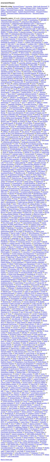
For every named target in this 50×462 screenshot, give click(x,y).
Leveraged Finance (38, 46)
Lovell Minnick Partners (12, 381)
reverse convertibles (33, 140)
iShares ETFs (10, 322)
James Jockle (10, 451)
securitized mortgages (32, 82)
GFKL (24, 343)
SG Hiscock (34, 429)
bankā (40, 221)
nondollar (20, 267)
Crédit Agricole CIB (20, 351)
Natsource (17, 393)
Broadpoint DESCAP (39, 75)
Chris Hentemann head (15, 107)
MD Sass (13, 210)
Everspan (21, 290)
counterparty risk (8, 161)
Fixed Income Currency (27, 408)
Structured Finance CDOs (28, 8)
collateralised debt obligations (10, 22)
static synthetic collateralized (39, 338)
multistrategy (5, 102)
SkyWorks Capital (15, 334)
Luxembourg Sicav (23, 331)
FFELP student (5, 252)
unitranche (4, 240)
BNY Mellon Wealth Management (27, 365)
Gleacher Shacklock (29, 302)
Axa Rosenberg (40, 248)
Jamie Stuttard (21, 322)
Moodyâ (11, 193)
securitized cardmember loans (10, 114)
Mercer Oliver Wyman (28, 176)
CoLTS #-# (17, 441)
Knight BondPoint (29, 183)
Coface (29, 180)
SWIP (23, 346)
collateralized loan (6, 82)
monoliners (27, 138)
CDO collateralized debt (39, 205)
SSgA (30, 135)
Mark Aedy (25, 235)
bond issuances (34, 277)
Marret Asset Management (28, 255)
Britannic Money (6, 310)
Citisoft (44, 264)
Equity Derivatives (18, 171)
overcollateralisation (7, 448)
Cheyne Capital (5, 382)
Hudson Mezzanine (14, 332)
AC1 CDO (31, 351)
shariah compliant (41, 133)
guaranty (16, 326)
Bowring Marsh (30, 448)
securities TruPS (36, 398)
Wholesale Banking (13, 425)
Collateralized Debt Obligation (27, 85)
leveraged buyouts (12, 137)
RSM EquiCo (17, 302)
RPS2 (2, 207)
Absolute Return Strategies (20, 338)
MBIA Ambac (18, 300)
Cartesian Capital (17, 154)
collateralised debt (6, 35)
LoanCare (39, 308)
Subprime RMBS (26, 379)
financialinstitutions (7, 453)
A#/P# (34, 219)
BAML (14, 63)
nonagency (39, 154)
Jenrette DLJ (40, 408)
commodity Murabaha (14, 104)
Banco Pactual (40, 437)
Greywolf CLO (30, 283)
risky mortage (5, 276)
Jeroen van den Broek (24, 286)
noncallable (42, 386)
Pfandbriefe (4, 241)
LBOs (26, 291)
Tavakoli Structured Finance (26, 11)
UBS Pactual (5, 298)
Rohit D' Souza (14, 389)
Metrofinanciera (11, 202)
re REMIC (46, 61)
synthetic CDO (32, 44)
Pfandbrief (36, 137)
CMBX (39, 176)
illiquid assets (14, 375)
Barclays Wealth (6, 204)
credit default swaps (17, 130)
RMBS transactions (13, 176)
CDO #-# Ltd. (15, 102)
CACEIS (34, 314)
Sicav (9, 186)
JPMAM (29, 109)
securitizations (5, 23)
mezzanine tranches (17, 40)
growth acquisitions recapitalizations (12, 76)
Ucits (33, 119)
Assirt (13, 365)
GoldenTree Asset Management (12, 87)
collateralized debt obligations (30, 22)
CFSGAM (44, 281)
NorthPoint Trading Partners (36, 173)
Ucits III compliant (40, 377)
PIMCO (3, 125)
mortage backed (5, 135)
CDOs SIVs (39, 87)
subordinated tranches (12, 99)
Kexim (41, 336)
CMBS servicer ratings (10, 339)
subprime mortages (42, 56)
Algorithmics (5, 217)
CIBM (36, 145)
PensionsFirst (7, 171)
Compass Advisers (14, 243)
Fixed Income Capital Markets (32, 185)
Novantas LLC (29, 231)
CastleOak (17, 101)
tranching (24, 159)
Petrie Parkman (7, 441)
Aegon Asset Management (16, 113)
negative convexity (42, 293)
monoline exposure (27, 114)
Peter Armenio (13, 408)
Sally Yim (23, 147)
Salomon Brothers (15, 398)
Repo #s (11, 247)
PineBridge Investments (8, 42)
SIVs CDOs (15, 250)
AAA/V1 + (41, 274)
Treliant (24, 423)
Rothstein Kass (5, 418)
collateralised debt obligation (28, 25)
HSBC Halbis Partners (16, 224)
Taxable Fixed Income (15, 152)
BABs (11, 240)
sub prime (11, 90)
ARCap (24, 233)
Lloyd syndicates (28, 308)
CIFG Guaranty (39, 135)
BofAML (24, 298)
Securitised (33, 39)
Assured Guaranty (8, 123)
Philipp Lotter (13, 119)
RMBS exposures (6, 346)
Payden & (37, 312)
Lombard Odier (24, 186)
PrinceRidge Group (29, 344)
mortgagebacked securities (22, 54)
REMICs (11, 370)
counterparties (18, 216)
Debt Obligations (34, 233)
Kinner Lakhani (34, 420)
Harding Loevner (37, 149)
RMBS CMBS (18, 28)
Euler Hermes (35, 291)
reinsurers (4, 264)
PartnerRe (43, 422)
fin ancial (14, 221)
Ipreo (12, 423)
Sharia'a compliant (35, 423)
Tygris (10, 314)
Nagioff (3, 111)
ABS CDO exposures (27, 444)
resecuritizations (30, 106)
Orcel (46, 149)
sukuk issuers (27, 334)
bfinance (24, 394)
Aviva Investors (20, 413)
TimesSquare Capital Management (11, 75)
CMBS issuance (26, 265)
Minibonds (10, 228)
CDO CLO (12, 85)
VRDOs (34, 348)
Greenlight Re (31, 274)
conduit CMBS (36, 130)
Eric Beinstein (41, 353)
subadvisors (22, 358)
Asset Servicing (14, 192)
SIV (23, 269)
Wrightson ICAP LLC (25, 367)
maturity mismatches (18, 434)
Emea (35, 121)
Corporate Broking (12, 422)
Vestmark (36, 281)
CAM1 (16, 143)
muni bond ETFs (6, 180)
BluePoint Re (7, 302)
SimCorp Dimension (39, 358)
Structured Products (7, 51)
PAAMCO (35, 190)
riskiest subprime (20, 162)
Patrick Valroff (5, 434)
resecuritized (33, 332)
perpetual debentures (33, 410)
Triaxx (16, 198)
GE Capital (19, 231)
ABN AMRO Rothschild (34, 434)
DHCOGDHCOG (27, 381)
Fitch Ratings (21, 336)
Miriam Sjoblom (36, 320)
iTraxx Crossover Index (16, 205)
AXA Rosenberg (32, 336)
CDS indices (41, 171)
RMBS (41, 44)
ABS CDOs (41, 28)
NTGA (35, 286)
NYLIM (23, 143)
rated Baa (39, 331)
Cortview (41, 255)
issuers (34, 83)
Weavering (28, 276)
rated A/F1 (8, 326)
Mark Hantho (16, 382)
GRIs (38, 324)
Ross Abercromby (8, 223)
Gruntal (3, 248)
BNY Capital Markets (25, 210)
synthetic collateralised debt (21, 83)
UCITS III (34, 186)
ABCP (23, 140)
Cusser (25, 401)
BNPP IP (37, 114)
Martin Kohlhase (30, 267)
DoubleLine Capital (41, 168)
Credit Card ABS (37, 303)
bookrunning (39, 360)
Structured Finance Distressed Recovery (19, 13)
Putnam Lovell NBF (22, 169)
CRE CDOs (30, 248)
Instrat (29, 240)
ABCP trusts (4, 387)
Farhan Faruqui (11, 315)
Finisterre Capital (19, 417)
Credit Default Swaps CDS (33, 68)
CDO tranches (26, 27)
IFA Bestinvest (37, 454)
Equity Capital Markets (15, 212)
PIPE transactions (41, 418)
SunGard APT (5, 197)
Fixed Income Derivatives (8, 355)
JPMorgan (11, 288)
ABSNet (26, 152)
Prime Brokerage (44, 159)
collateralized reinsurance (21, 314)
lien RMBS (39, 90)
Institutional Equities (7, 284)
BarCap (14, 47)
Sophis (26, 320)
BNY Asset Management (15, 133)
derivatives (41, 59)
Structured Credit (30, 28)
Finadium (28, 238)
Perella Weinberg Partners (8, 384)
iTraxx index (13, 406)
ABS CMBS (34, 64)
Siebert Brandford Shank (25, 418)
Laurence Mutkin (6, 393)
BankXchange (37, 216)
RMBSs (27, 118)
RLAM (17, 157)
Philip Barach (12, 248)
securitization (43, 18)
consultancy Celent (6, 353)
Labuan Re (37, 405)
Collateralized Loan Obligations (24, 58)
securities (3, 70)
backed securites (8, 150)
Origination (34, 453)
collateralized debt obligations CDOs (23, 23)
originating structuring (29, 142)
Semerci (25, 319)
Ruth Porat (11, 257)
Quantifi (36, 229)
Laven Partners (17, 291)
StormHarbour (5, 221)
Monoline (9, 377)
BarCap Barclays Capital (22, 399)
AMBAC (5, 131)
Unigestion (39, 363)
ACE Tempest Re (11, 207)
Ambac (24, 101)
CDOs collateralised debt (29, 271)
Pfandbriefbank (5, 168)
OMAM (12, 97)
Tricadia (41, 73)
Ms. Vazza (16, 265)
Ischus (13, 126)
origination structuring (19, 135)
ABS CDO (29, 47)
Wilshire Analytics (6, 320)
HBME (13, 331)
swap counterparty (18, 262)
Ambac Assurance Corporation (19, 387)
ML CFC (44, 420)
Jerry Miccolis (16, 319)
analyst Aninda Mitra (22, 295)
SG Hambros (6, 245)
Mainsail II (26, 149)
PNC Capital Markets (25, 229)
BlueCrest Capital (39, 214)
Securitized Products (7, 173)
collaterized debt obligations (33, 40)
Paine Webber (24, 436)
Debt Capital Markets (31, 80)
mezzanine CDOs (6, 198)
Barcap (43, 137)
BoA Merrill (38, 272)
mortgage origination (7, 403)
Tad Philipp (6, 253)
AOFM (42, 429)
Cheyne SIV (40, 283)
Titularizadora (5, 290)
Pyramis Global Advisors (26, 324)
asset (7, 391)
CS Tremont (37, 240)
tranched (3, 64)
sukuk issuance (14, 131)
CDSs (12, 336)
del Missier (19, 123)
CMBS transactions (13, 46)
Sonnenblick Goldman (7, 372)
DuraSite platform (23, 315)
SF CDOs (29, 61)
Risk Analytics (27, 243)
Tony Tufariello (21, 44)
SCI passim (30, 56)
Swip (46, 169)
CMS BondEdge (20, 240)
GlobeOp (22, 121)
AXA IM (19, 181)
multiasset (21, 248)
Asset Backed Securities (35, 143)
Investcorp (15, 312)
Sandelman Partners (7, 283)
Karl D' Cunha (15, 233)
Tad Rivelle (6, 238)
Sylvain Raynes (24, 119)
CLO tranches (26, 46)
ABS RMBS (18, 30)
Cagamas (33, 161)
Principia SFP (13, 307)
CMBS (15, 25)
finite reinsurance (14, 159)
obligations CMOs (39, 178)
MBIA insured (17, 73)
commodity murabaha (7, 169)
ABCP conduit (24, 52)
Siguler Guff (41, 113)
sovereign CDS (14, 269)
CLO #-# (27, 216)
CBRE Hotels (13, 420)
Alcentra (20, 42)
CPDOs (21, 47)
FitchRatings (13, 106)
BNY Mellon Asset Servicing (37, 147)
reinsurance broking (37, 235)
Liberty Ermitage (34, 298)
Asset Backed (21, 200)
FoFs (45, 250)
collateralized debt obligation (9, 61)
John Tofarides (11, 356)
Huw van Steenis (23, 356)
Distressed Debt (17, 138)
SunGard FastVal (42, 439)
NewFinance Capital (36, 319)
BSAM (47, 212)
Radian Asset (15, 140)
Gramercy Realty (12, 386)
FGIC (23, 102)
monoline (35, 54)
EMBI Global (25, 348)
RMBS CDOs (26, 99)
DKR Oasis (26, 317)
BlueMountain (10, 286)
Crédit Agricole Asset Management (24, 59)
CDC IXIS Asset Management (29, 198)
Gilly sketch (36, 339)
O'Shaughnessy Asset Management (24, 362)
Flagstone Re (32, 327)
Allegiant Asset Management (9, 379)
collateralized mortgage (25, 168)
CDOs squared (5, 138)
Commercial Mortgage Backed (28, 355)
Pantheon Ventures (6, 362)
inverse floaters (29, 432)
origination (42, 94)
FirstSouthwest (5, 183)
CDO (15, 35)
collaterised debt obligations (11, 142)
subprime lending (28, 247)
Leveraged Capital (19, 410)
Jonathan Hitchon (6, 410)
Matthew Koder (39, 126)
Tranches (3, 370)
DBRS (18, 423)
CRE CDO (10, 44)
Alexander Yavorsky (40, 162)
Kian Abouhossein (14, 296)
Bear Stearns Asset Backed (37, 326)
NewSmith (37, 61)
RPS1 (41, 355)
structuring (29, 6)
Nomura (3, 288)
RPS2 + (45, 288)
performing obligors (34, 370)
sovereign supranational (21, 341)
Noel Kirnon (40, 23)
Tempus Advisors (26, 411)
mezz (8, 109)
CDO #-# (12, 446)
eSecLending (16, 185)
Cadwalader (17, 344)
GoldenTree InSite (15, 360)
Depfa (4, 152)
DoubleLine (39, 181)
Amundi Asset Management (16, 350)
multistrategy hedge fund (24, 126)
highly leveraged (15, 303)
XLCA (35, 92)
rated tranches (42, 156)
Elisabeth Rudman (15, 149)
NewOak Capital (14, 70)
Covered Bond (5, 338)
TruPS (38, 269)
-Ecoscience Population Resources (22, 128)
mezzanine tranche (20, 377)
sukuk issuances (44, 85)
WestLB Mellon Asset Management (11, 118)
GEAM (46, 243)
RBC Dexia (25, 393)
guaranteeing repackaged (20, 277)
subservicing (14, 190)
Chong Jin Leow (17, 178)
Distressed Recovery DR (28, 209)
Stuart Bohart (33, 97)
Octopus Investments (40, 350)
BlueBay (46, 130)
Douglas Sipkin (22, 116)
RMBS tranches (32, 389)
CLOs (43, 30)
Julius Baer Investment (22, 453)
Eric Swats (9, 162)
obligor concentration (34, 322)
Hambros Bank (21, 372)
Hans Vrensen (38, 210)
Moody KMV (44, 54)
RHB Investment (24, 219)
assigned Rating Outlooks (10, 214)
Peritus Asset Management (16, 274)
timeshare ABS (18, 82)
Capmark (14, 121)
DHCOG (16, 346)
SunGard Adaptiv (6, 351)
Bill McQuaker (5, 439)
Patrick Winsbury (28, 437)
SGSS (17, 403)
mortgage (25, 161)
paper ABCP (27, 178)
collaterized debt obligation (31, 164)
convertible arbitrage (30, 73)
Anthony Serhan (36, 224)
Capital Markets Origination (30, 223)
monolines (27, 30)
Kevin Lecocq (38, 425)
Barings (41, 436)
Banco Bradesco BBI (28, 403)
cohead (30, 162)
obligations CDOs (42, 35)
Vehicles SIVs (5, 178)
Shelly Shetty (37, 174)
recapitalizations (17, 183)
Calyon (18, 223)
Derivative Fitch (6, 89)
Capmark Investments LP (27, 89)
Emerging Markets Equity (38, 356)
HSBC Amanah (5, 185)
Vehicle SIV (31, 102)
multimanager (19, 68)
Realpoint (46, 300)
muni (14, 204)
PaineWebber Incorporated (40, 399)
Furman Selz (4, 126)
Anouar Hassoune (14, 145)
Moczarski (34, 422)
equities (3, 90)
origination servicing (29, 260)
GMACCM (33, 384)
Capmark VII (16, 252)
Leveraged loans (6, 236)
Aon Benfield (40, 253)
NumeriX (3, 159)
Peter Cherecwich (36, 295)
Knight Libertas (13, 32)
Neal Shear (38, 257)
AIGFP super (30, 269)
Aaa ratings (32, 159)
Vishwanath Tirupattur (7, 363)
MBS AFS (4, 192)
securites (37, 109)
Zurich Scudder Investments (9, 255)
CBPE (36, 374)
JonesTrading (19, 283)
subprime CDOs (6, 73)
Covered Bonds (29, 154)
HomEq (47, 448)
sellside (34, 99)
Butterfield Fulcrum (14, 271)
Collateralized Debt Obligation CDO (18, 66)
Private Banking (6, 235)
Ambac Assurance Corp (30, 441)
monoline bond (39, 123)
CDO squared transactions (23, 51)
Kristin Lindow (27, 382)
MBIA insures (37, 70)
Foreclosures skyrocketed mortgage (11, 432)
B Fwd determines (8, 295)
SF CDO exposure (40, 369)
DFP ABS (18, 150)
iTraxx (30, 377)
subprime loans (39, 166)
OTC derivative (23, 384)
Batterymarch (40, 247)
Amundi (18, 247)
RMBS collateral (23, 125)
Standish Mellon (26, 92)
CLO (21, 137)
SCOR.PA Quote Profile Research (19, 415)
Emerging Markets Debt (24, 193)
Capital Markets (31, 228)
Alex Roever (25, 131)
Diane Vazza (18, 320)
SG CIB (27, 205)
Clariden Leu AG (8, 429)
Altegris (17, 161)
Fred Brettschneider (27, 272)
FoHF (2, 188)
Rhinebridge (41, 49)
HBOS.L (34, 386)
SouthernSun (5, 394)
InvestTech (4, 406)
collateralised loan (6, 30)
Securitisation (15, 298)
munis (23, 250)
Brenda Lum (41, 183)
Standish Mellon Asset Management (14, 56)
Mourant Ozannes (40, 381)
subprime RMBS (8, 58)
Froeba (41, 286)
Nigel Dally (14, 305)
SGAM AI (22, 307)
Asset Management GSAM (40, 252)
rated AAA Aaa (24, 386)
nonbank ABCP (35, 315)
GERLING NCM (29, 293)
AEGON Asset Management (25, 363)
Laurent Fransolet (38, 379)
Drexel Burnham (6, 265)
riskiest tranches (6, 358)
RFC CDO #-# (22, 204)
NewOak (36, 180)
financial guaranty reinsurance (35, 262)
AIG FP (46, 303)
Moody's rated (5, 121)
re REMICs (14, 52)
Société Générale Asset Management (23, 253)
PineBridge (12, 229)
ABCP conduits (25, 70)
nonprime (5, 305)
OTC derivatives (44, 95)
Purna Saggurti (36, 131)
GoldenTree (6, 63)
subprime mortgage (26, 32)
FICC (38, 351)
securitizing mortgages (16, 80)
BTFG (3, 422)
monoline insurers (13, 64)
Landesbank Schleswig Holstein (26, 94)
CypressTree (26, 252)
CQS (38, 264)
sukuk (21, 106)
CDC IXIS (16, 235)
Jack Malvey (20, 228)
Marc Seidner (43, 296)
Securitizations (29, 133)
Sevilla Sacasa (14, 369)
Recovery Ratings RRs (40, 265)
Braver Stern (23, 37)
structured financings (9, 39)
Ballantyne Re (33, 343)
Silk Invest (26, 398)
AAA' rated (36, 241)
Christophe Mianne (26, 405)
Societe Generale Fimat (27, 217)
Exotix (43, 374)
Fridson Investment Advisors (24, 90)
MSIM (37, 150)
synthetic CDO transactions (33, 42)
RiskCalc (31, 396)
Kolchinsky (10, 181)
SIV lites (5, 37)
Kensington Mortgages (8, 293)
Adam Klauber (5, 308)
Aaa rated (39, 444)
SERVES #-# (35, 226)
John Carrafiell (19, 353)
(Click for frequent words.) (28, 18)
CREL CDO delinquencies (16, 259)
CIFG (15, 186)
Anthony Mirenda (16, 391)
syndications (15, 92)
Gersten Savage (30, 451)
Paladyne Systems (36, 341)
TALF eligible (17, 236)
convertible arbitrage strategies (28, 63)
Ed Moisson (44, 365)
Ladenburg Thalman (21, 427)
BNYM (41, 186)
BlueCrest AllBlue (39, 382)
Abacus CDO (13, 219)
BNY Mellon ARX (13, 444)
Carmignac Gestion (33, 413)
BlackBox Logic (20, 173)
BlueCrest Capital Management (22, 245)
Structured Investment (28, 188)
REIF (24, 281)
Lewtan (40, 157)
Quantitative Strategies (16, 174)
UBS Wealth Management (33, 300)
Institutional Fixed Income (9, 324)
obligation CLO (38, 430)
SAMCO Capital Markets (40, 290)
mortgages (14, 195)
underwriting (29, 76)
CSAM (22, 95)
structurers (35, 317)
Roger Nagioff (31, 171)
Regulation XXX (12, 442)
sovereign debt (20, 111)
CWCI (14, 418)
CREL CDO (34, 310)
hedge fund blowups (35, 401)
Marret (10, 300)
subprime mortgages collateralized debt (31, 195)
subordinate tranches (7, 71)
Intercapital (26, 303)
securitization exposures (38, 393)
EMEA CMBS (5, 47)
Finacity (5, 97)
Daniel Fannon (5, 128)
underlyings (45, 152)
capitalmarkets (38, 411)
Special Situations (25, 214)
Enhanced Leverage (25, 339)
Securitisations (28, 360)
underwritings (27, 71)
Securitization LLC (6, 374)
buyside (27, 130)
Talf (22, 238)
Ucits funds (20, 451)
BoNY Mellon (5, 250)
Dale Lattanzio (30, 113)
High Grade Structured (40, 6)
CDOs (25, 20)
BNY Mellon (16, 317)
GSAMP (12, 156)
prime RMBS (38, 71)
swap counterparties (16, 329)
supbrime (40, 219)
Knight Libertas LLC (35, 101)
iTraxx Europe (30, 353)
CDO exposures (25, 190)
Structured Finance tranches (15, 10)
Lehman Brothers (34, 204)
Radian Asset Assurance (25, 279)
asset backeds (44, 121)
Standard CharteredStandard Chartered (30, 449)
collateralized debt (14, 27)
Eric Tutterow (15, 394)
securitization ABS (17, 276)
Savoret (3, 257)
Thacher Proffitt (21, 257)
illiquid (22, 406)
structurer (27, 236)
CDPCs (33, 35)
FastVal (20, 446)
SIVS (27, 224)
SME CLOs (41, 161)
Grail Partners (38, 243)
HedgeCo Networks (9, 267)
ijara (21, 312)
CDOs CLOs (12, 125)
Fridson (17, 374)
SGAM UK (41, 228)
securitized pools (22, 97)
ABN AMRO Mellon (21, 429)
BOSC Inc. (33, 436)
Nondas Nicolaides (32, 417)
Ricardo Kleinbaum (39, 138)
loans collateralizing (27, 375)
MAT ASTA (23, 420)
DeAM (46, 221)
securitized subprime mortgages (30, 192)
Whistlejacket (11, 200)
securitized (17, 20)
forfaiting (30, 346)
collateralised (39, 76)
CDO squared (38, 47)
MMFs (34, 446)
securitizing (31, 439)
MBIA (39, 102)
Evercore (18, 284)
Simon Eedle (5, 423)
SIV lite (28, 137)
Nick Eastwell (37, 250)
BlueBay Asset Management (23, 166)
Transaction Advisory (24, 241)
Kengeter (44, 233)
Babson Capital (43, 99)
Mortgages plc (9, 413)
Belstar (37, 427)
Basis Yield (11, 94)
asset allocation (20, 370)
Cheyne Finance (23, 39)
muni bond (13, 37)
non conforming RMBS (37, 125)
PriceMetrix (16, 343)
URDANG (4, 229)
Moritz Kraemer (28, 150)
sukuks (29, 121)
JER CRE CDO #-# (7, 157)
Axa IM (15, 89)
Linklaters (28, 107)
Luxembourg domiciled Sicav (26, 156)
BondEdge (24, 64)
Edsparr (40, 448)
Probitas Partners (32, 95)
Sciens (3, 356)
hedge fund (38, 375)
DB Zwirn (4, 420)
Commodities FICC (35, 116)
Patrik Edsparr (42, 362)
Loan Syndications (13, 456)
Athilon (44, 109)
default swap (17, 281)
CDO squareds (24, 35)
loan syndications (39, 32)
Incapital (23, 326)
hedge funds (19, 78)
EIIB (10, 454)
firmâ (38, 119)
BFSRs (34, 259)
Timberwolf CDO (26, 425)
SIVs (22, 61)
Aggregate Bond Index (9, 367)
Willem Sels (28, 212)
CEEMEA (41, 106)
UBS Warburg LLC (34, 372)
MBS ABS (35, 30)
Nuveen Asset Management (27, 207)
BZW (44, 116)
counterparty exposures (21, 226)
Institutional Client (19, 180)
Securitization (5, 92)
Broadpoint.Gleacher (22, 288)
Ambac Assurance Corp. (33, 406)
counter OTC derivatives (23, 430)
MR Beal (24, 332)
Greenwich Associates (7, 430)
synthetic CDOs (5, 25)
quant (45, 341)
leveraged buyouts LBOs (20, 310)
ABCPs (28, 290)
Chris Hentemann (27, 145)
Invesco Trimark (6, 343)
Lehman (19, 293)
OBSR (11, 264)
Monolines (11, 111)
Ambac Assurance (26, 374)
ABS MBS (43, 20)
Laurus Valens (25, 422)
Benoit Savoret (7, 101)
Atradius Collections (36, 391)
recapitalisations (6, 281)
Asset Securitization (18, 109)
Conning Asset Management (9, 405)
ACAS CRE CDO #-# (35, 305)
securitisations (33, 20)
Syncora (15, 327)
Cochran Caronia (13, 272)
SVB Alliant (28, 123)
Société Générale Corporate (22, 454)
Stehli (31, 427)
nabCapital (23, 305)
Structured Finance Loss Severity (35, 10)
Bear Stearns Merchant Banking (29, 442)
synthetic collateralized (36, 394)
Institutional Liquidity (9, 449)
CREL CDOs (5, 140)
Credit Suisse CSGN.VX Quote (16, 396)
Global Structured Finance (39, 387)
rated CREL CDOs (36, 169)
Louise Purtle (19, 448)
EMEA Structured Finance (9, 11)
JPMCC (9, 341)
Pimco (31, 197)
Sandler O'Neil (35, 288)
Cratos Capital (38, 212)
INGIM (18, 164)
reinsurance (27, 75)
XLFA (14, 168)
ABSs (42, 80)
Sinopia (44, 119)
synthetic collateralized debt (9, 95)
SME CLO (4, 174)
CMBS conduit (40, 202)
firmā (14, 358)
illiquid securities (42, 403)
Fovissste (18, 437)
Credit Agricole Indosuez (25, 202)
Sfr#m (26, 391)
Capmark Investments (7, 164)
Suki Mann (14, 217)
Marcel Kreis (15, 348)
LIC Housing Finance (12, 8)
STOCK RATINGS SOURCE (12, 401)
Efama (23, 389)
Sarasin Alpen (40, 432)
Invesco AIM (37, 107)
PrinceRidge (45, 150)
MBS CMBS (5, 34)
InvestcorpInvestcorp (13, 188)
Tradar (28, 259)
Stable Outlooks (5, 327)
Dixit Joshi (28, 312)
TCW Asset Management (32, 78)
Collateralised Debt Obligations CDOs (22, 34)
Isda (29, 281)
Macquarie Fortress (6, 399)
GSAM (42, 63)
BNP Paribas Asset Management (25, 264)
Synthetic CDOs (29, 87)
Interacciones (40, 307)
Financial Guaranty (27, 369)
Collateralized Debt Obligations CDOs (24, 49)
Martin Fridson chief (34, 111)
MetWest (27, 446)
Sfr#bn (3, 396)
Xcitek (43, 291)
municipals (15, 238)
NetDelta (26, 284)
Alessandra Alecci (6, 216)
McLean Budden (16, 260)
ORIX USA (4, 375)
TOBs (42, 190)
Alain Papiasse (16, 308)
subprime (39, 34)
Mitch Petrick (13, 147)
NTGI (8, 83)
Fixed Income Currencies (19, 197)
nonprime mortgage (38, 415)
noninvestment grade (7, 231)
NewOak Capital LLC (18, 439)
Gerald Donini (39, 279)
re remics (18, 71)
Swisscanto (45, 427)
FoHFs (30, 257)
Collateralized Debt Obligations (38, 37)
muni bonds (45, 140)
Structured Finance (18, 6)
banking (29, 350)
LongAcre (23, 327)
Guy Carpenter (10, 116)
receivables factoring (30, 104)
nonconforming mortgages (28, 221)
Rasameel (31, 307)
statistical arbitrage (13, 411)
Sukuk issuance (29, 181)
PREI (32, 331)
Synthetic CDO (5, 49)
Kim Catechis (35, 284)
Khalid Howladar (37, 66)
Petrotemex (40, 89)
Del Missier (37, 238)
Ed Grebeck (6, 154)
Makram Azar (7, 291)
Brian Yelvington (14, 209)
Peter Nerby (4, 360)
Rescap (14, 290)
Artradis (5, 389)
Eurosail (28, 174)
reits (29, 358)
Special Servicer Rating (29, 296)
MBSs (29, 250)
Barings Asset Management (36, 200)
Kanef (33, 118)
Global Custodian (6, 417)
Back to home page (6, 459)
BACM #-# (4, 149)
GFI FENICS (36, 152)
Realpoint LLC (39, 197)
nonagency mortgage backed (40, 236)
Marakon (13, 241)
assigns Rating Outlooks (28, 157)
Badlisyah (43, 417)
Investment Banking (7, 78)
